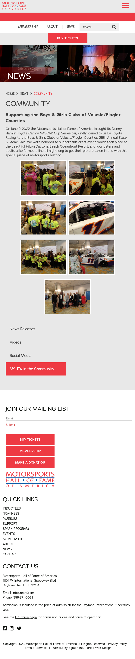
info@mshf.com (23, 593)
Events (9, 534)
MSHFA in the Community (32, 368)
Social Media (20, 355)
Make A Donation (30, 462)
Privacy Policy (117, 644)
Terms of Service (35, 648)
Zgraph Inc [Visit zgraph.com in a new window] (76, 648)
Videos (15, 342)
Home (10, 93)
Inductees (12, 508)
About (52, 27)
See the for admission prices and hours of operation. (52, 617)
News (70, 27)
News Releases (22, 328)
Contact (10, 554)
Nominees (11, 513)
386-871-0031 (23, 597)
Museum (10, 518)
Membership (28, 27)
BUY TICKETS (67, 38)
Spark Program (16, 529)
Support (10, 524)
